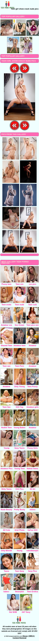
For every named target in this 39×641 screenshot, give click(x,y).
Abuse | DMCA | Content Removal (24, 637)
